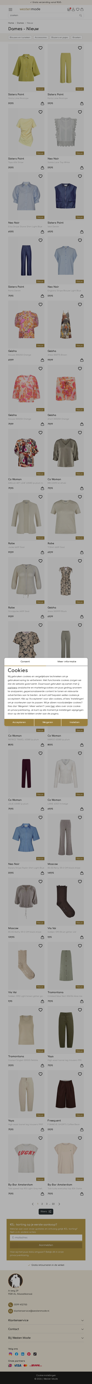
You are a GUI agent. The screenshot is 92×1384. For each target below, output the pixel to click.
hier (53, 706)
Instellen (74, 722)
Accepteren (19, 722)
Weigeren (47, 722)
